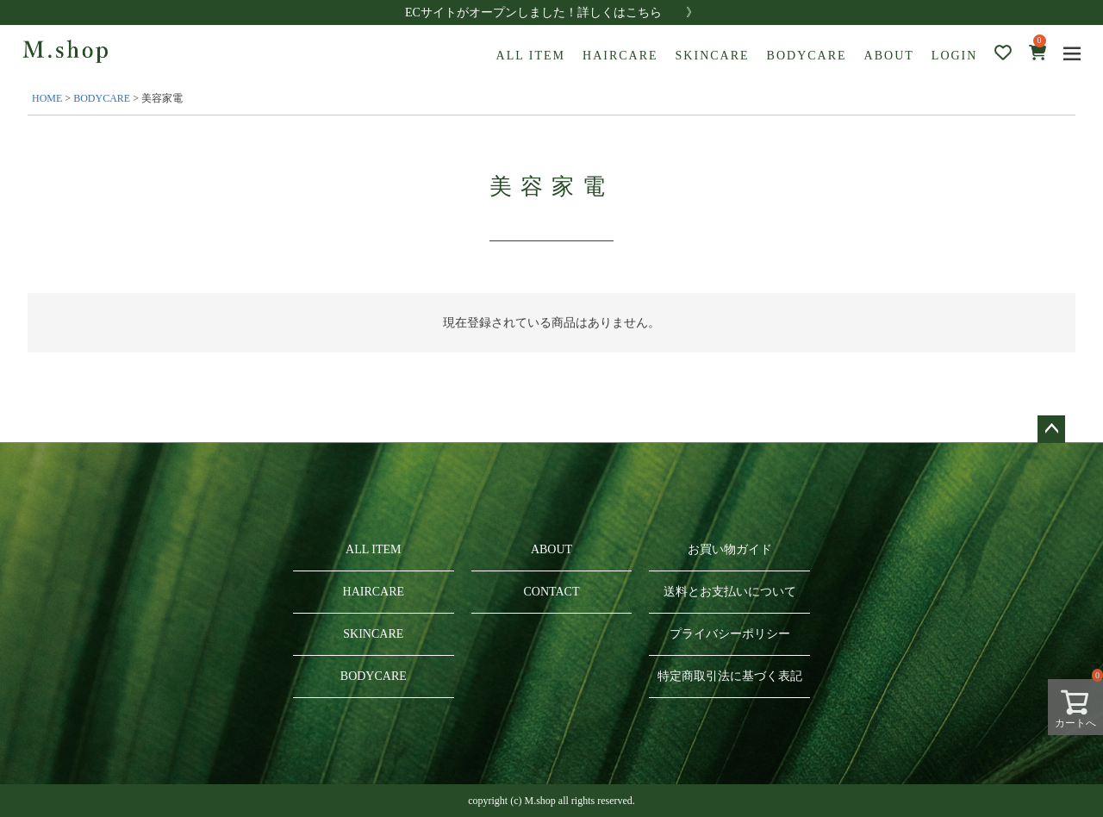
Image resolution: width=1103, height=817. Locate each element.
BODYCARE (807, 55)
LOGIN (955, 55)
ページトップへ (1051, 429)
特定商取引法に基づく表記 (729, 676)
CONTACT (551, 591)
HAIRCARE (620, 55)
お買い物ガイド (730, 549)
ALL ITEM (530, 55)
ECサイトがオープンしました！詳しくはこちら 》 (551, 12)
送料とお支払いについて (730, 591)
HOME (47, 98)
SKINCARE (713, 55)
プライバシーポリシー (730, 633)
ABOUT (889, 55)
